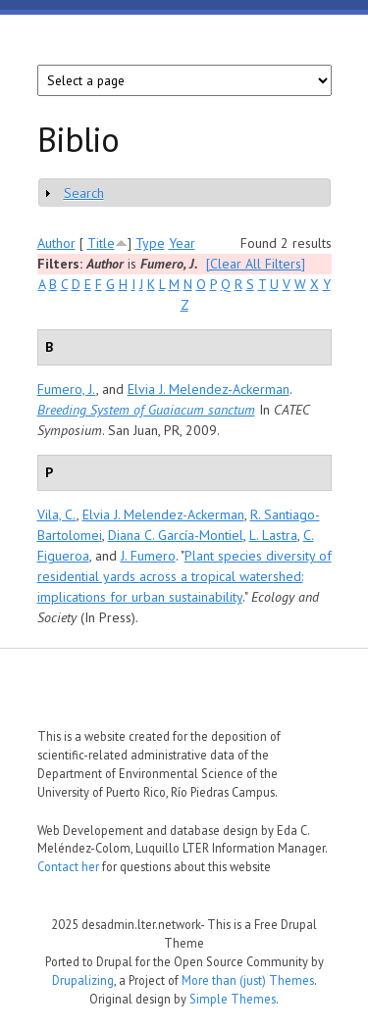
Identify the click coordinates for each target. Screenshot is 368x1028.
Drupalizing (83, 980)
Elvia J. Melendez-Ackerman (208, 389)
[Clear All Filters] (255, 263)
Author (56, 243)
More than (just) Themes (248, 980)
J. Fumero (148, 555)
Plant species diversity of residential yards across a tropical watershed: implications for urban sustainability (184, 576)
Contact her (68, 866)
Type (150, 243)
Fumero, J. (66, 389)
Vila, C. (57, 514)
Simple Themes (232, 998)
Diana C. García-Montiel (175, 535)
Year (182, 243)
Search (84, 193)
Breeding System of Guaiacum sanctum (146, 409)
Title (101, 243)
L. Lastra (273, 535)
